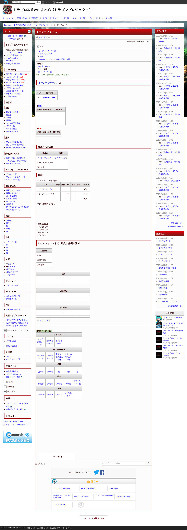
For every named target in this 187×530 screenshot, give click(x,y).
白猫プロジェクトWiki (14, 409)
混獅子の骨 (163, 275)
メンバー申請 (106, 18)
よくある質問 (11, 196)
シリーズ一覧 (11, 242)
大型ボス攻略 (11, 96)
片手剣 (40, 372)
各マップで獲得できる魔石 (16, 320)
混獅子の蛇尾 (164, 281)
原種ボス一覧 (11, 299)
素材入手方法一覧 (13, 94)
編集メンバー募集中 (16, 36)
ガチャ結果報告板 (13, 123)
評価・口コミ (22, 18)
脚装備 (68, 384)
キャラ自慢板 (11, 129)
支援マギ (50, 394)
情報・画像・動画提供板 (15, 158)
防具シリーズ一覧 (45, 72)
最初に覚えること (13, 193)
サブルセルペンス (13, 88)
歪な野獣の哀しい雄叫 (15, 74)
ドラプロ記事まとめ (40, 342)
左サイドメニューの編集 (14, 425)
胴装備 (50, 384)
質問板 (8, 120)
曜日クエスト (12, 346)
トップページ (8, 18)
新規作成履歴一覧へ (175, 306)
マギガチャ (10, 61)
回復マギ (59, 394)
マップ (8, 356)
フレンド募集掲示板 (14, 142)
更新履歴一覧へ (177, 223)
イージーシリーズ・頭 (47, 51)
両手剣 (50, 372)
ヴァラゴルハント (165, 248)
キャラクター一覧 (13, 359)
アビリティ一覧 (12, 285)
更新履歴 (35, 18)
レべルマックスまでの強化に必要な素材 (54, 59)
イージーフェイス (44, 158)
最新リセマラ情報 (13, 64)
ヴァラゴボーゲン (13, 80)
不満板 (8, 118)
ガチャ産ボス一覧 (13, 296)
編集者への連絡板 (13, 164)
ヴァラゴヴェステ (165, 254)
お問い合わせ (31, 528)
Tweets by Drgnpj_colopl (13, 421)
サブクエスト (11, 341)
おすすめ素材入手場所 (68, 357)
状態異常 (9, 204)
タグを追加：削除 (49, 37)
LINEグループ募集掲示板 (16, 148)
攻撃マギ (40, 394)
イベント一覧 (11, 174)
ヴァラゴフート (165, 261)
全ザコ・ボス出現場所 (59, 357)
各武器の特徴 (11, 199)
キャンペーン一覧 (13, 180)
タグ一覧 (65, 18)
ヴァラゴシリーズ (13, 83)
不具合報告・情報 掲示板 (16, 161)
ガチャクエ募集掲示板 (15, 145)
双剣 (68, 372)
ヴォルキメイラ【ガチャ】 (169, 301)
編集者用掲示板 (12, 371)
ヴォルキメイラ (12, 77)
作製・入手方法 (46, 54)
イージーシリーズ (47, 83)
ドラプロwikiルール (13, 374)
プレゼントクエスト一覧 (15, 177)
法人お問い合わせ (43, 528)
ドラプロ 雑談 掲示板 (172, 181)
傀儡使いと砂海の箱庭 (15, 85)
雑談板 (8, 115)
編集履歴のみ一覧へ (175, 227)
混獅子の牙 (163, 288)
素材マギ (11, 275)
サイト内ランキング (50, 18)
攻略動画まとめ (12, 131)
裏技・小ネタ (11, 201)
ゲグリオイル (60, 158)
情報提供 (13, 39)
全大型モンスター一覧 (15, 91)
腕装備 (59, 384)
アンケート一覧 (79, 18)
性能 (41, 56)
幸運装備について (13, 210)
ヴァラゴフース (165, 241)
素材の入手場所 (44, 321)
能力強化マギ (12, 272)
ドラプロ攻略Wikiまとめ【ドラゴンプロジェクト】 (52, 10)
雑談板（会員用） (13, 112)
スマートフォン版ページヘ (93, 518)
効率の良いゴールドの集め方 (17, 207)
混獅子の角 (163, 295)
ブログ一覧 (93, 18)
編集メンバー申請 (13, 377)
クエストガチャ (12, 58)
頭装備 (40, 384)
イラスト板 (10, 126)
